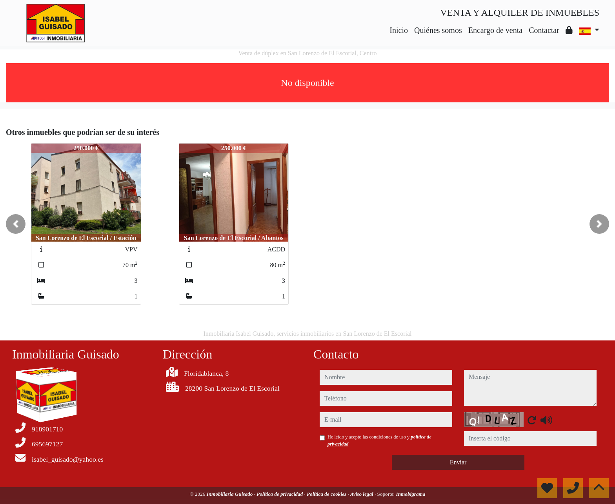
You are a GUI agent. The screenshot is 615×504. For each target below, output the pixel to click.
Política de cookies (327, 494)
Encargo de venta (495, 30)
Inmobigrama (411, 494)
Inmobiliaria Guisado (230, 494)
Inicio (398, 30)
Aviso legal (362, 494)
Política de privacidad (280, 494)
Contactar (544, 30)
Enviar (458, 462)
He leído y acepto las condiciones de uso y (379, 440)
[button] (15, 224)
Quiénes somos (438, 30)
